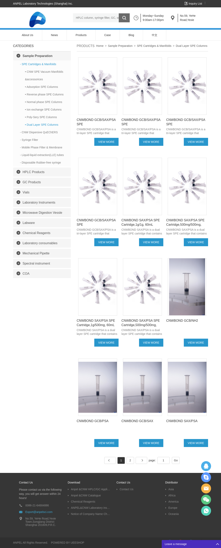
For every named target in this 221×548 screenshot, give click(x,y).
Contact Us (126, 489)
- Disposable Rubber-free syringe (40, 162)
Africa (172, 495)
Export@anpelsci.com (39, 512)
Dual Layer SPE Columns (191, 45)
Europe (172, 507)
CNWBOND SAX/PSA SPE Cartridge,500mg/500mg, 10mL (141, 325)
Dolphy (206, 466)
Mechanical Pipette (36, 253)
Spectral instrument (36, 263)
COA (26, 273)
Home (99, 45)
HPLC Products (34, 172)
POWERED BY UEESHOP (67, 542)
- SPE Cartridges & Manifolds (38, 64)
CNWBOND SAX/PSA (182, 421)
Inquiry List (195, 3)
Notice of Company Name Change (91, 514)
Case (107, 35)
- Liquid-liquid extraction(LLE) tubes (42, 155)
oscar (206, 511)
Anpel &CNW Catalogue (86, 495)
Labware (29, 222)
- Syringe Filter (29, 139)
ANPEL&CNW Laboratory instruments (91, 507)
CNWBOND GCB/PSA (93, 421)
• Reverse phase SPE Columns (44, 94)
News (54, 35)
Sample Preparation (38, 56)
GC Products (32, 182)
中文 (154, 35)
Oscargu (206, 477)
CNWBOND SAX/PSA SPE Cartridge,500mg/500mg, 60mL (185, 225)
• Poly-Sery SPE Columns (41, 117)
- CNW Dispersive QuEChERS (39, 132)
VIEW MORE (106, 141)
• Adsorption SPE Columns (41, 86)
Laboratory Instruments (39, 202)
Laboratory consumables (40, 243)
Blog (131, 35)
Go (176, 460)
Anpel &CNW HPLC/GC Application (91, 489)
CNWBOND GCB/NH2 (182, 320)
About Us (27, 35)
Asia (171, 489)
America (173, 501)
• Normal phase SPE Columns (43, 102)
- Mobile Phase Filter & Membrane (41, 147)
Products (81, 35)
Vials (26, 192)
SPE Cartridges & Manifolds (154, 45)
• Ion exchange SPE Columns (43, 109)
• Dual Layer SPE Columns (41, 124)
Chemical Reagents (37, 233)
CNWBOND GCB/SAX (137, 421)
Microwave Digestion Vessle (42, 212)
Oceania (173, 514)
